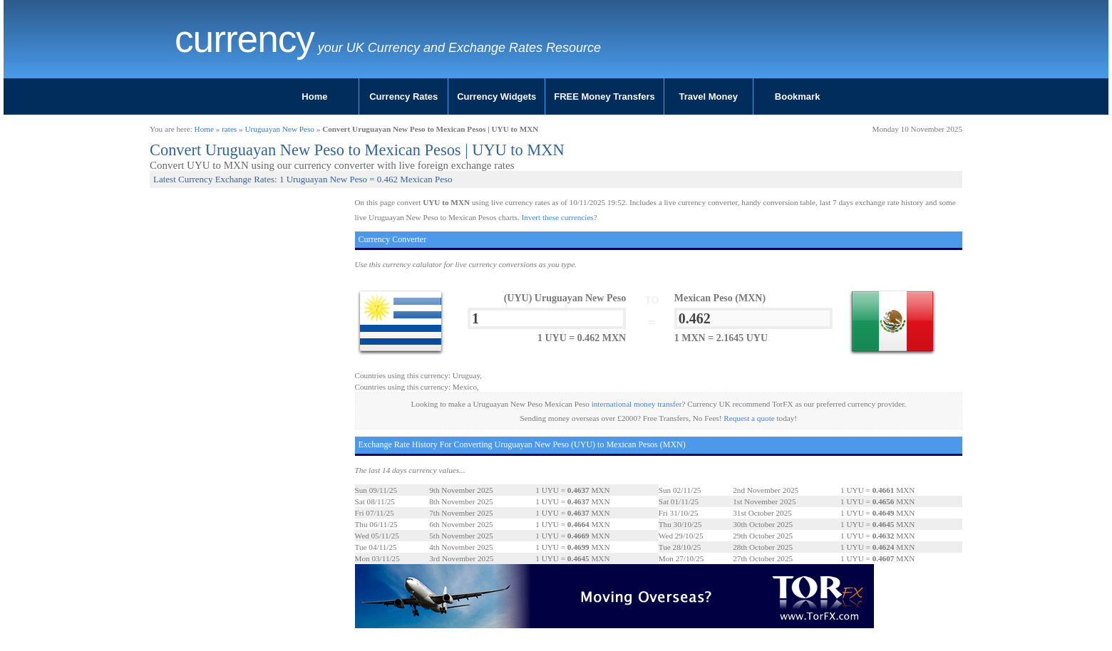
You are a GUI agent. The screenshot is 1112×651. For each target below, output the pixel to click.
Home (314, 96)
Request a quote (749, 418)
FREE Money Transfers (604, 96)
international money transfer (637, 404)
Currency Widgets (496, 96)
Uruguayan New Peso (279, 129)
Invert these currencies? (559, 217)
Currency (244, 39)
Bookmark (797, 96)
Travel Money (708, 96)
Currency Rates (403, 96)
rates (229, 129)
